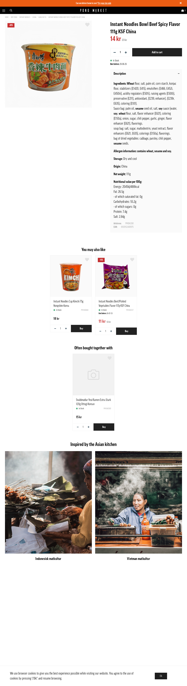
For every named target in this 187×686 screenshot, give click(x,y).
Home (7, 17)
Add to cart (157, 52)
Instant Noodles (24, 17)
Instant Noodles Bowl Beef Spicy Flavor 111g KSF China (66, 17)
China (34, 17)
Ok (161, 676)
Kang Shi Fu (42, 17)
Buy (81, 328)
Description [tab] (147, 73)
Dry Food (14, 17)
